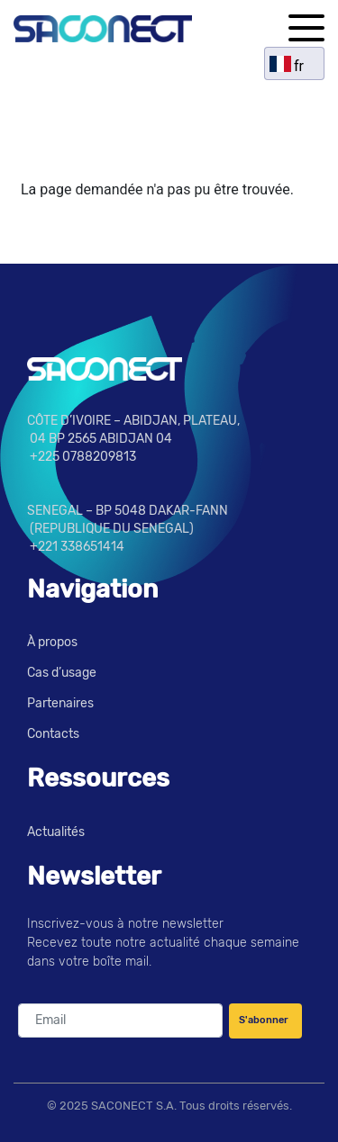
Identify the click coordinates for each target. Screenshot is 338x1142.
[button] (306, 27)
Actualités (56, 832)
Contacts (53, 734)
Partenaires (60, 703)
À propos (52, 642)
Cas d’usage (61, 672)
